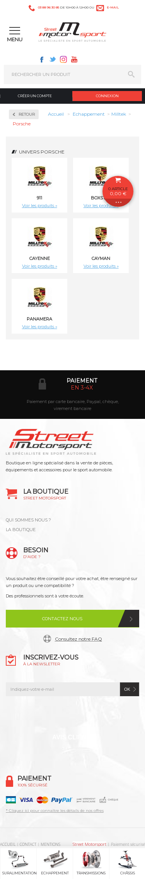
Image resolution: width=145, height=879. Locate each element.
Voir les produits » (39, 205)
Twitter (52, 59)
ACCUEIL (7, 844)
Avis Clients (73, 737)
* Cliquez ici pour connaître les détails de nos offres (55, 810)
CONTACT (28, 844)
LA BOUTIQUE (21, 529)
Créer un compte (35, 96)
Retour (27, 114)
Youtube (74, 59)
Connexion (107, 96)
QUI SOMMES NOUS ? (28, 520)
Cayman (101, 258)
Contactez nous (62, 618)
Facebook (41, 59)
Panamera (39, 319)
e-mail (113, 7)
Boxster (101, 198)
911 (39, 198)
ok (127, 689)
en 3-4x (82, 387)
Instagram (63, 59)
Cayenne (39, 258)
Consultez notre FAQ (78, 639)
